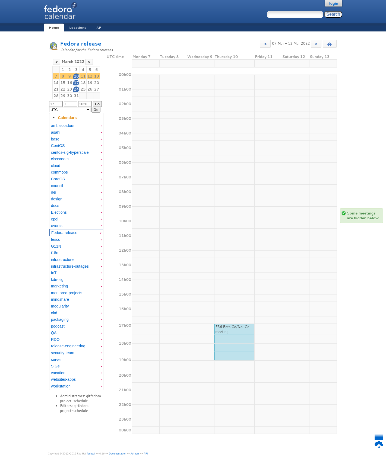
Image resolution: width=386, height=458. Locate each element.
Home (54, 27)
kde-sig (57, 279)
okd (54, 313)
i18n (54, 253)
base (55, 139)
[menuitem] (76, 125)
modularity (60, 306)
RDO (55, 339)
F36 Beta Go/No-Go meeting (232, 329)
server (56, 359)
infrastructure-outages (70, 266)
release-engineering (68, 346)
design (56, 199)
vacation (58, 373)
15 (62, 82)
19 (90, 82)
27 (96, 89)
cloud (55, 166)
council (57, 186)
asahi (55, 132)
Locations (77, 27)
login (333, 3)
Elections (59, 212)
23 (69, 89)
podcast (58, 326)
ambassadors (62, 125)
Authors (135, 453)
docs (55, 205)
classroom (60, 159)
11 (83, 76)
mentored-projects (66, 293)
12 (90, 76)
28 (56, 95)
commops (59, 172)
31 (76, 95)
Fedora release (80, 43)
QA (54, 333)
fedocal (91, 453)
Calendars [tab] (64, 118)
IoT (54, 273)
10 (76, 76)
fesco (55, 239)
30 (69, 95)
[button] (265, 44)
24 (76, 89)
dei (53, 192)
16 (69, 82)
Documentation (117, 453)
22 (62, 89)
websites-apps (63, 379)
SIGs (55, 366)
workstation (61, 386)
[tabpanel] (76, 256)
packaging (60, 319)
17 (76, 82)
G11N (56, 246)
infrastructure (62, 259)
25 (83, 89)
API (99, 27)
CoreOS (58, 179)
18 (83, 82)
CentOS (58, 145)
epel (54, 219)
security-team (62, 353)
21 (56, 89)
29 (62, 95)
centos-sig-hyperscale (70, 152)
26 (90, 89)
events (56, 225)
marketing (59, 286)
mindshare (60, 299)
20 (96, 82)
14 (56, 82)
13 (96, 76)
